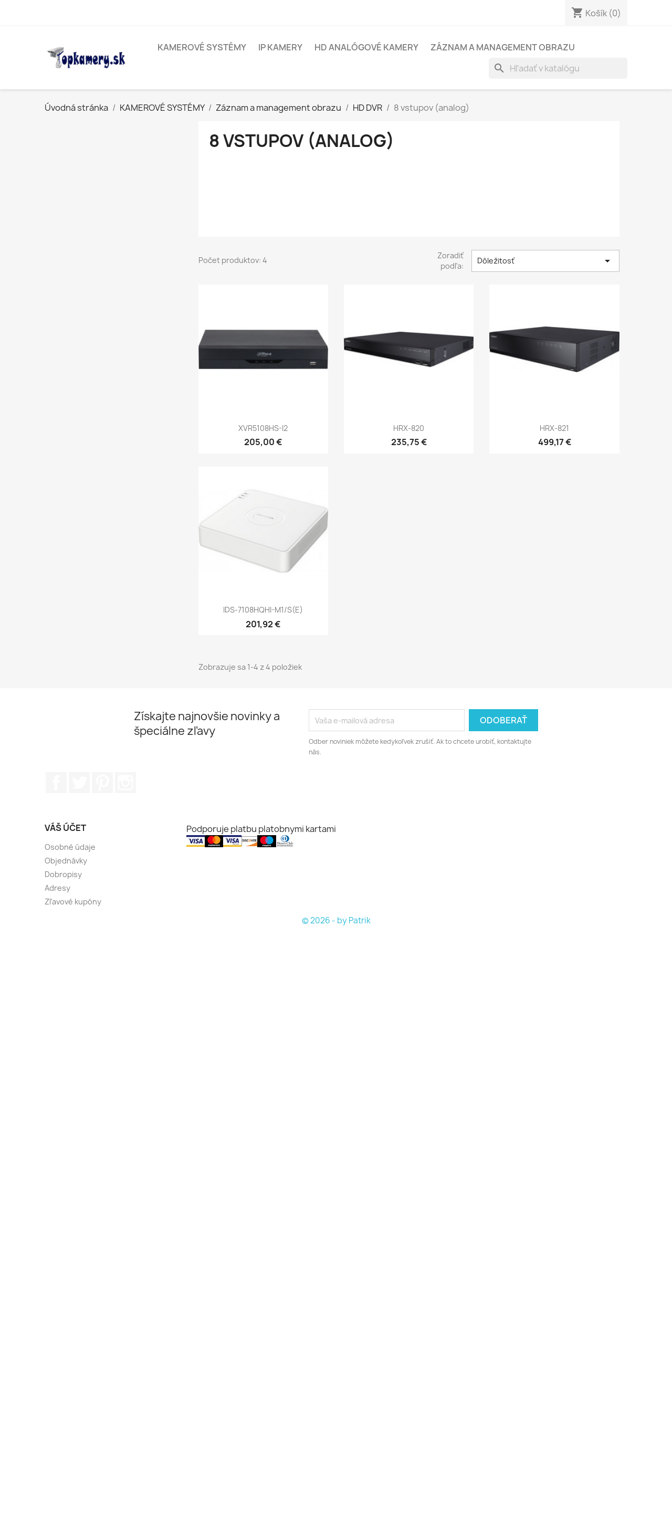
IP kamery (280, 47)
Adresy (57, 888)
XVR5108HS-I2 (263, 428)
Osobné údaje (70, 847)
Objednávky (66, 861)
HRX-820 (408, 428)
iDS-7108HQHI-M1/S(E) (263, 610)
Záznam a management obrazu (502, 47)
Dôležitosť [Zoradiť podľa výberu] (545, 261)
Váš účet (65, 828)
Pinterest (102, 782)
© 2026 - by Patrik (336, 920)
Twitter (79, 782)
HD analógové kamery (366, 47)
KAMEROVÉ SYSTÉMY (202, 47)
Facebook (56, 782)
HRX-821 (554, 428)
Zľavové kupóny (73, 902)
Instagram (125, 782)
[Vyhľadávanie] (558, 68)
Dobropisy (63, 874)
